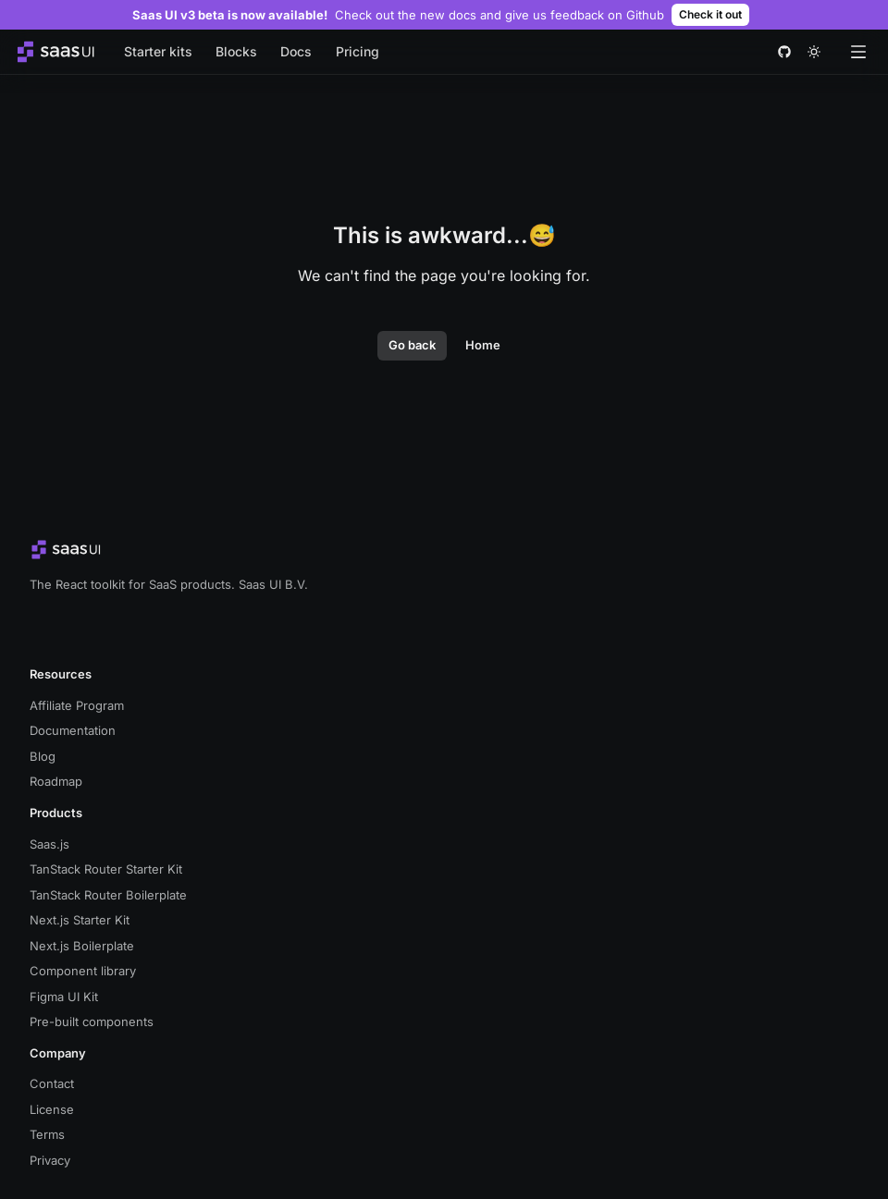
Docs (296, 51)
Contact (52, 1083)
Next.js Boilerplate (82, 945)
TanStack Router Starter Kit (106, 869)
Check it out (710, 14)
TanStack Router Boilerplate (108, 894)
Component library (83, 970)
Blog (43, 756)
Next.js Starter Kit (80, 919)
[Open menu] (858, 52)
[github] (784, 52)
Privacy (50, 1160)
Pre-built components (92, 1021)
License (52, 1109)
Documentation (73, 730)
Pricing (357, 51)
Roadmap (56, 781)
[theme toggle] (814, 52)
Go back (412, 344)
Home (482, 344)
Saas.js (49, 844)
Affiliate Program (77, 705)
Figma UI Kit (64, 996)
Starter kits (158, 51)
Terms (47, 1134)
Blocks (236, 51)
